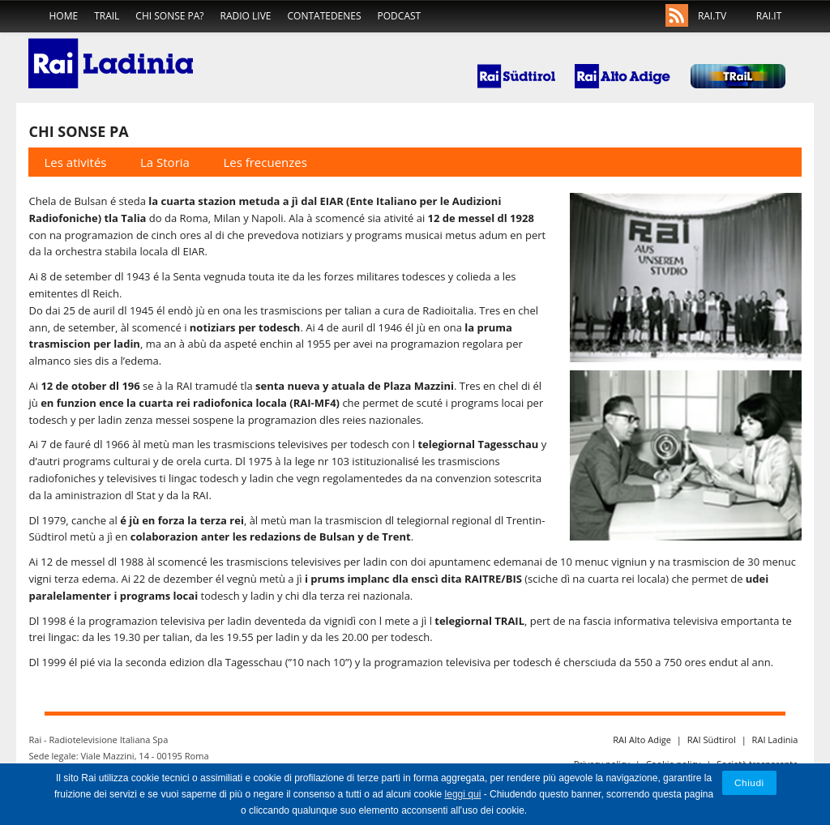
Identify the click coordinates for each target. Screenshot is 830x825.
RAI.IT (768, 16)
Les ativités (76, 162)
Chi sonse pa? (169, 16)
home (63, 16)
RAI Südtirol (711, 739)
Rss (676, 16)
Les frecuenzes (265, 162)
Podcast (399, 16)
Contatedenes (325, 16)
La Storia (165, 162)
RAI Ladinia (775, 739)
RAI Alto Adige (642, 739)
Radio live (246, 16)
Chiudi (749, 782)
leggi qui (463, 794)
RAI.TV (712, 16)
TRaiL (106, 16)
